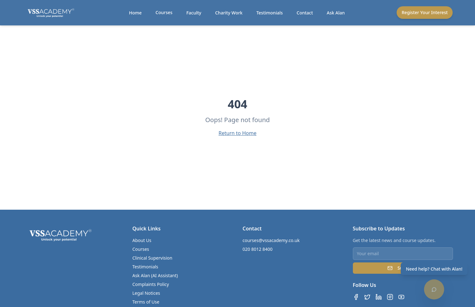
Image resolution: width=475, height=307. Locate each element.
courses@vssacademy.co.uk (271, 240)
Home (135, 13)
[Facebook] (356, 297)
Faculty (193, 13)
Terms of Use (146, 302)
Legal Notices (146, 293)
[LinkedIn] (379, 297)
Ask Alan (336, 13)
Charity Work (228, 13)
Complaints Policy (151, 284)
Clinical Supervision (152, 258)
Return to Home (237, 133)
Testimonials (269, 13)
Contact (305, 13)
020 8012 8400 (258, 249)
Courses (164, 12)
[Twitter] (367, 297)
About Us (142, 240)
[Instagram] (390, 297)
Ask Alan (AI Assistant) (155, 275)
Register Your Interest (425, 12)
